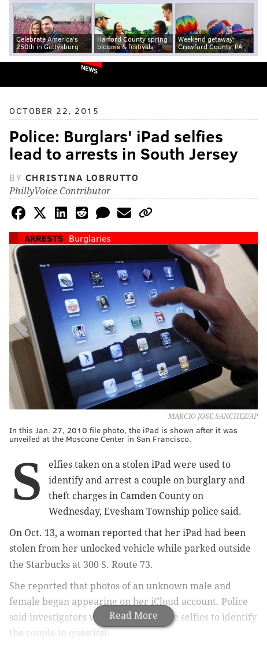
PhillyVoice (28, 73)
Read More (133, 615)
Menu (248, 74)
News (89, 68)
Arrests (44, 238)
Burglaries (90, 238)
